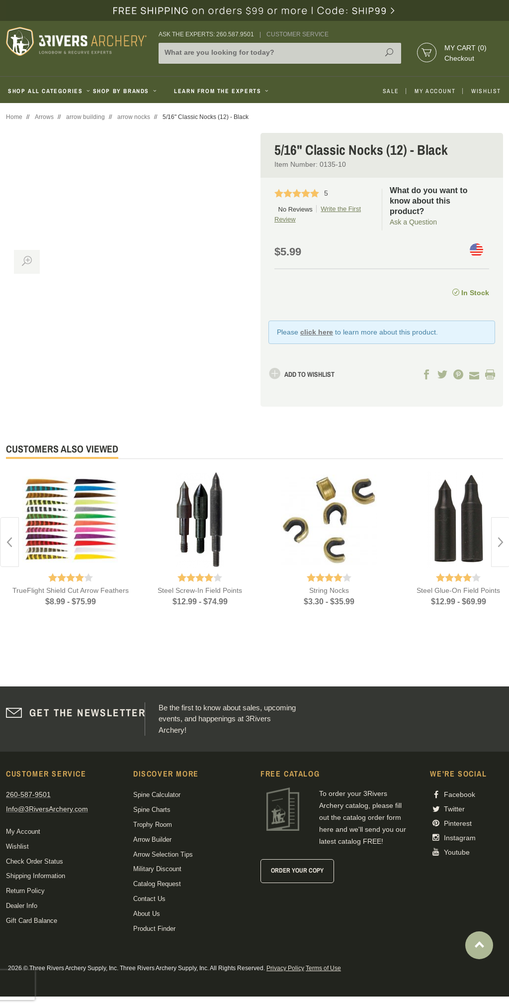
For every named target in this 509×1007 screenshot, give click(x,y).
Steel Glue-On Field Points (458, 590)
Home (14, 116)
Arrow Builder (152, 839)
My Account (435, 91)
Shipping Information (35, 876)
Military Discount (157, 869)
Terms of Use (323, 968)
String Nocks (329, 590)
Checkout (459, 58)
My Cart (465, 48)
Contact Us (149, 898)
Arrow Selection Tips (163, 854)
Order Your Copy (297, 870)
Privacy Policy (285, 968)
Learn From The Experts (222, 91)
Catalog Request (157, 884)
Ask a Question (413, 222)
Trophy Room (152, 824)
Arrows (44, 116)
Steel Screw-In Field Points (200, 590)
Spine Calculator (156, 794)
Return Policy (25, 891)
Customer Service (297, 34)
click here (316, 332)
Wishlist (486, 91)
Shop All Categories (46, 91)
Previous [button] (9, 542)
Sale (391, 91)
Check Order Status (34, 861)
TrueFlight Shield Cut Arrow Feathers (70, 590)
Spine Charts (151, 809)
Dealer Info (21, 905)
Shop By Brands (126, 91)
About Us (146, 913)
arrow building (85, 116)
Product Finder (154, 928)
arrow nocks (133, 116)
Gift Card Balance (31, 920)
